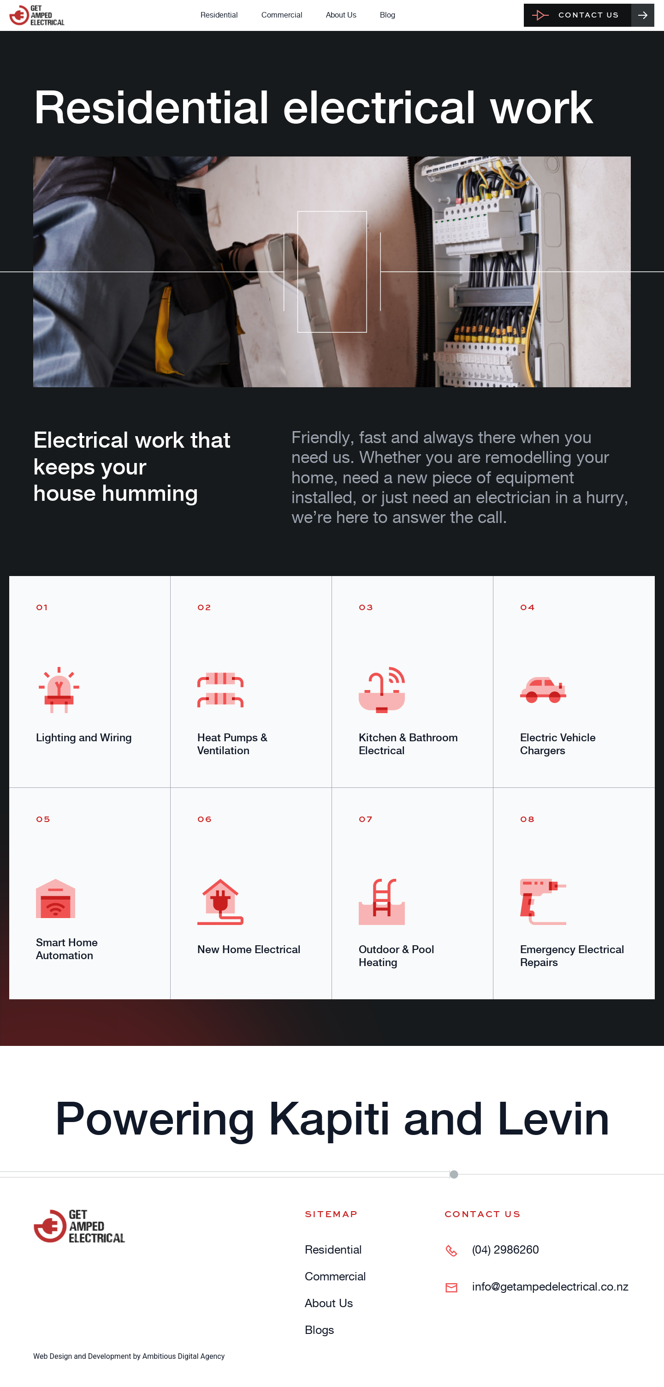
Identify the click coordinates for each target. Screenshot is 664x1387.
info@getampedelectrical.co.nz (550, 1286)
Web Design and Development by (129, 1356)
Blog (387, 14)
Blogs (319, 1330)
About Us (341, 14)
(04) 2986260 (505, 1249)
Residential (219, 14)
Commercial (281, 14)
